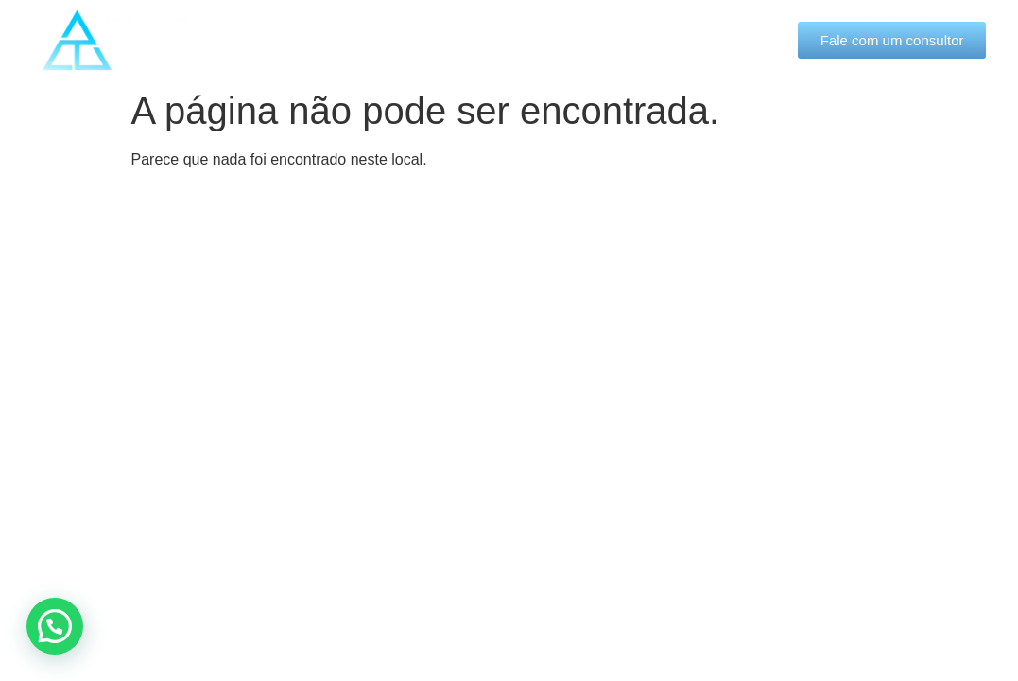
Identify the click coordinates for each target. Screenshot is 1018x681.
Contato (719, 39)
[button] (54, 626)
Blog (637, 39)
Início (275, 39)
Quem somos (393, 40)
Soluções (537, 40)
